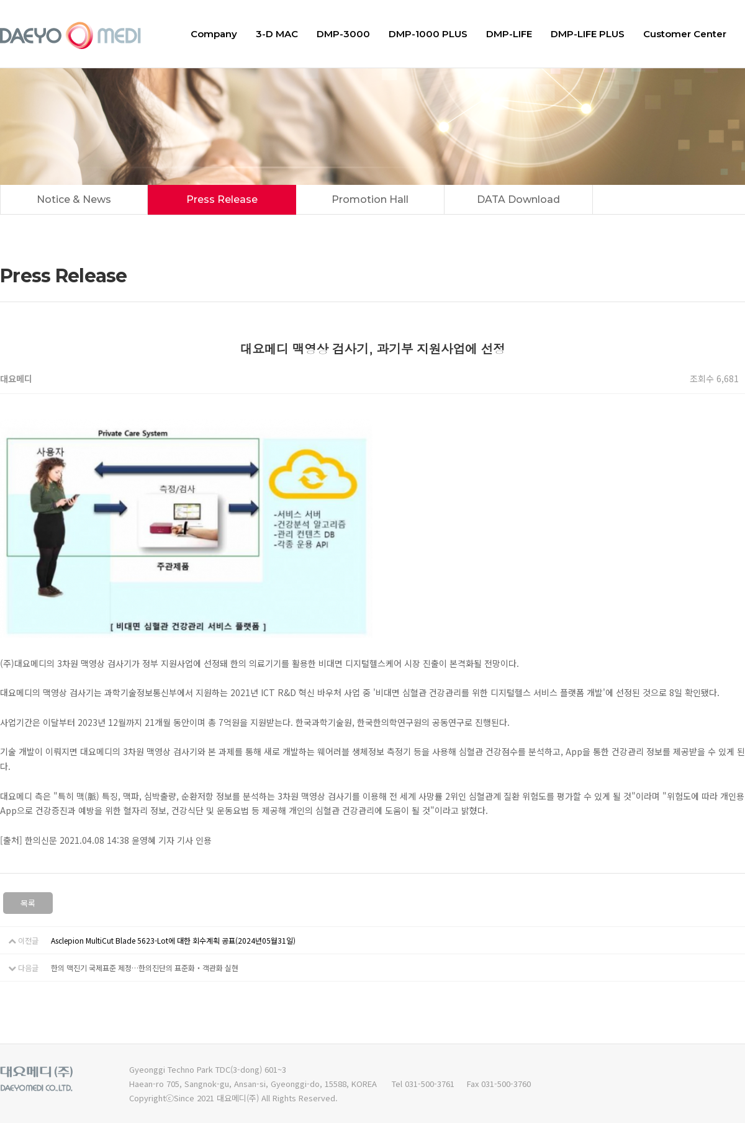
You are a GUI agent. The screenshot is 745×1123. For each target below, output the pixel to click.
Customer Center (684, 34)
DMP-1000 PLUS (428, 34)
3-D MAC (277, 34)
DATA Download (518, 199)
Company (214, 34)
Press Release (222, 199)
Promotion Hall (370, 199)
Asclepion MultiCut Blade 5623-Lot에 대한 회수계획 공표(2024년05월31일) (173, 940)
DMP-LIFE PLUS (588, 34)
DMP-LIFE (509, 34)
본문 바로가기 (0, 0)
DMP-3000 (343, 34)
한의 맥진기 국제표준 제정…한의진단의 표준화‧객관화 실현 (144, 967)
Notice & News (74, 199)
